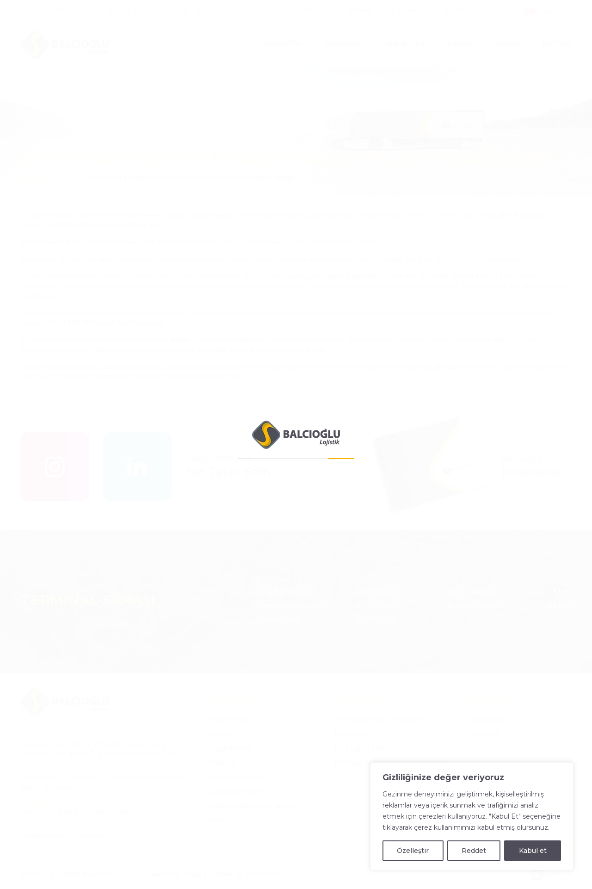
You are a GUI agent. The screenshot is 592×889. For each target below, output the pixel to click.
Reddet (474, 850)
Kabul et (533, 850)
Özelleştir (413, 850)
